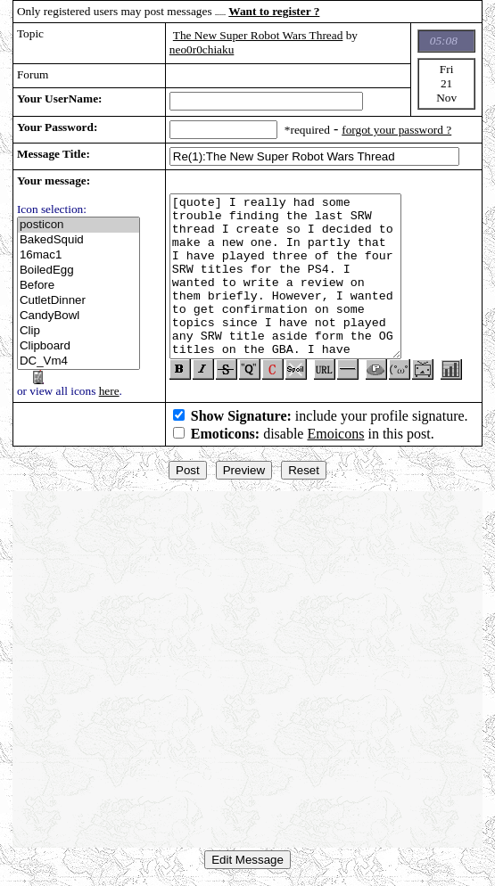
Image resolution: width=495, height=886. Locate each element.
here (109, 391)
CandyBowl (78, 316)
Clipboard (78, 346)
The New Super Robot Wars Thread (258, 35)
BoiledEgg (78, 270)
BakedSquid (78, 240)
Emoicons (335, 433)
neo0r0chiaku (202, 49)
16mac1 (78, 255)
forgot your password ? (396, 129)
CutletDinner (78, 300)
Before (78, 285)
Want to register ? (273, 11)
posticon (78, 225)
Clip (78, 331)
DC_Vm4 (78, 361)
